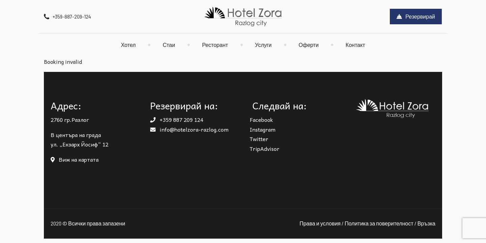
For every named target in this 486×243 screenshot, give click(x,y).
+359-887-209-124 (67, 16)
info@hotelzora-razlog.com (189, 129)
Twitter (259, 138)
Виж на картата (75, 159)
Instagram (262, 129)
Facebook (261, 119)
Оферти (309, 45)
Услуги (263, 45)
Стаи (169, 45)
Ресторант (215, 45)
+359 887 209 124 (176, 119)
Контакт (355, 45)
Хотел (128, 45)
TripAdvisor (264, 148)
